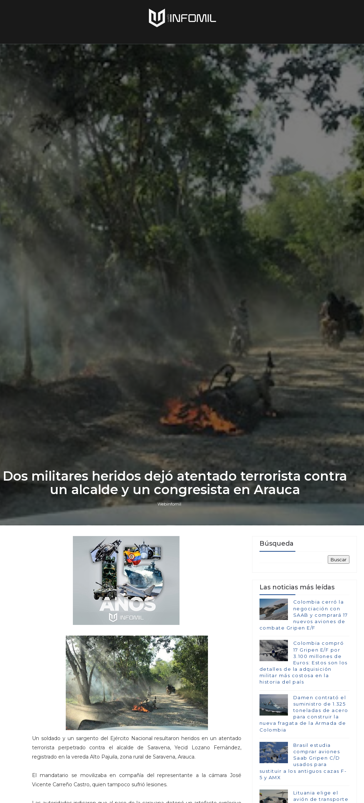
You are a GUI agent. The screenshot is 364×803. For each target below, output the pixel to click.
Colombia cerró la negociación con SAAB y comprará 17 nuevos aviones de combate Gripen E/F (303, 615)
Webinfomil (169, 504)
